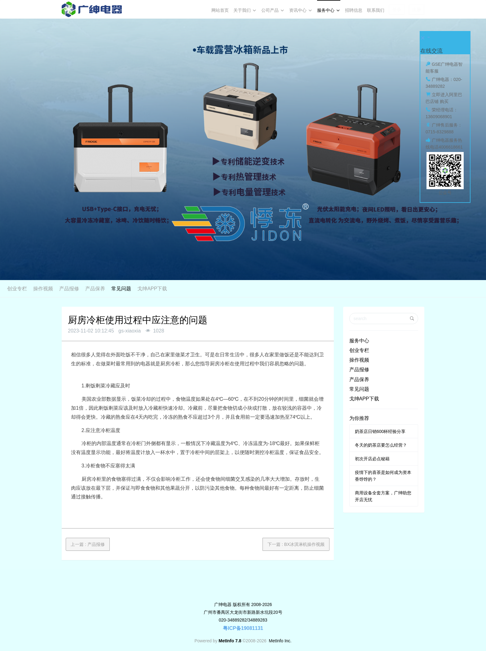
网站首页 (220, 10)
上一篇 (88, 544)
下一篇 (296, 544)
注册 (416, 9)
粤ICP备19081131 (243, 628)
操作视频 (199, 288)
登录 (396, 9)
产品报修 (225, 288)
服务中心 (359, 340)
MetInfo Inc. (280, 640)
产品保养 (251, 288)
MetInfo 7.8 (230, 640)
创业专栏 (173, 288)
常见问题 (277, 288)
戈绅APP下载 (308, 288)
